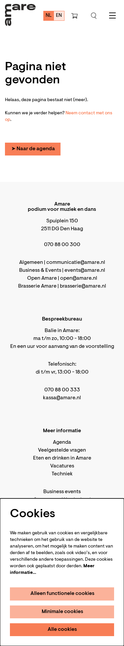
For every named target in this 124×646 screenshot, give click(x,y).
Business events (62, 491)
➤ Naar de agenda (33, 149)
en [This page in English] (59, 15)
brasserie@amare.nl (83, 286)
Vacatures (62, 466)
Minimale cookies (62, 611)
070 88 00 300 (62, 244)
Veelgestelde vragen (62, 450)
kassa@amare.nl (62, 398)
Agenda (62, 442)
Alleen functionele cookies (62, 593)
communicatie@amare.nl (75, 262)
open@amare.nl (78, 278)
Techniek (62, 474)
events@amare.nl (84, 270)
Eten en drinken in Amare (62, 458)
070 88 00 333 (62, 390)
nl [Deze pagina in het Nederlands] (49, 15)
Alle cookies (62, 629)
